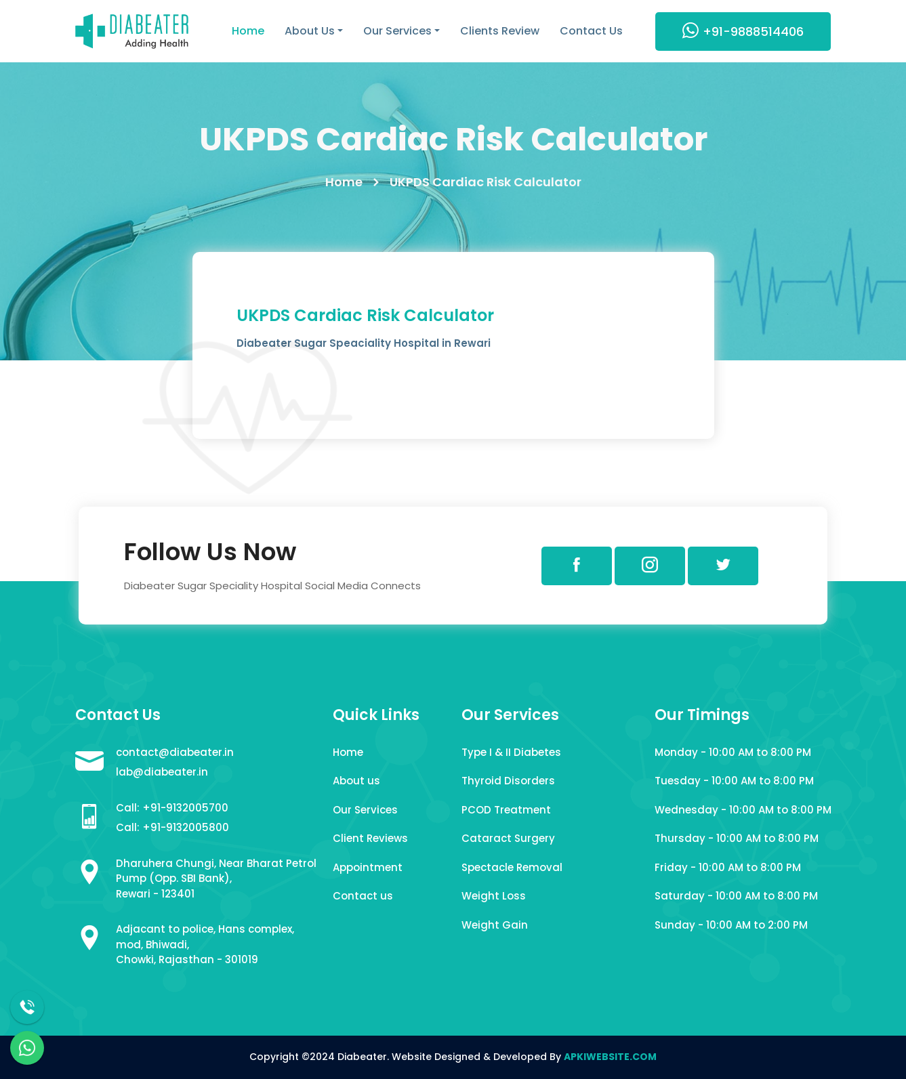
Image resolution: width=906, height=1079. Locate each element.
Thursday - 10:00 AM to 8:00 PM (737, 838)
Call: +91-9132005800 (172, 827)
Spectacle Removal (511, 867)
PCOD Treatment (506, 810)
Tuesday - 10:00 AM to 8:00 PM (734, 781)
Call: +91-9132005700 (172, 808)
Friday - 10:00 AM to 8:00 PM (728, 867)
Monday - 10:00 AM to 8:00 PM (733, 752)
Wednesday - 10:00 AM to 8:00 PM (743, 810)
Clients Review (499, 31)
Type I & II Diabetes (511, 752)
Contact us (363, 896)
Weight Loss (493, 896)
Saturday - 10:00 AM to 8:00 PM (736, 896)
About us (356, 781)
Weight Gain (494, 925)
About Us (310, 31)
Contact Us (591, 31)
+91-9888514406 (743, 31)
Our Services (397, 31)
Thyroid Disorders (508, 781)
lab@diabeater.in (162, 772)
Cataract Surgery (508, 838)
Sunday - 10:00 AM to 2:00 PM (731, 925)
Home (248, 31)
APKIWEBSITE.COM (610, 1056)
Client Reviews (370, 838)
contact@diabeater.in (175, 752)
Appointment (368, 867)
